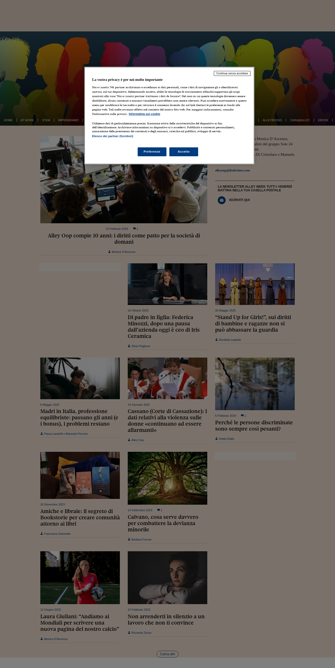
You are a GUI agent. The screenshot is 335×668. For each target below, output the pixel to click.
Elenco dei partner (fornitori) (112, 136)
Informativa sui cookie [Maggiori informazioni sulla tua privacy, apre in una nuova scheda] (144, 113)
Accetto (184, 151)
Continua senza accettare (232, 73)
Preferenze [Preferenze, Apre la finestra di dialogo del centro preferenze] (152, 151)
